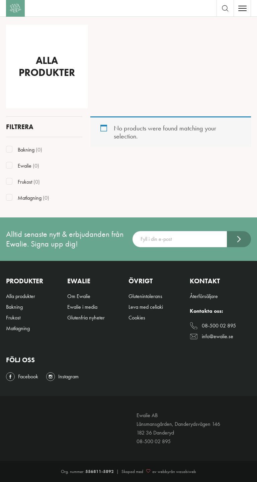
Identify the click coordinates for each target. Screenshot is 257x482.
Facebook (22, 376)
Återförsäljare (204, 296)
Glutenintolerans (145, 296)
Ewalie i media (82, 306)
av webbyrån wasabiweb (170, 471)
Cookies (136, 317)
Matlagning (18, 328)
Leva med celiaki (145, 306)
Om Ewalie (78, 296)
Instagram (62, 376)
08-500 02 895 (213, 325)
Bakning (14, 306)
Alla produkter (20, 296)
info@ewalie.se (211, 336)
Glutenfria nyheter (86, 317)
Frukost (13, 317)
